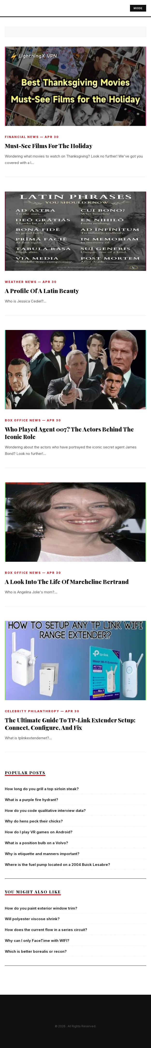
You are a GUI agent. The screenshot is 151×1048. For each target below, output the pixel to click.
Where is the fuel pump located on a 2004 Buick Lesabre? (57, 864)
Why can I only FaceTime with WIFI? (37, 940)
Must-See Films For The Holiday (48, 146)
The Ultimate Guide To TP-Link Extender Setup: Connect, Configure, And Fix (70, 723)
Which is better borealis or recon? (36, 951)
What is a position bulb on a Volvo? (36, 843)
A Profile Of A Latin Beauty (42, 291)
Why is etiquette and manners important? (42, 853)
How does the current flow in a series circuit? (46, 929)
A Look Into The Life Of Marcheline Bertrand (67, 581)
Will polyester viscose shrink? (32, 919)
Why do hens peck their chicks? (34, 821)
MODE (138, 8)
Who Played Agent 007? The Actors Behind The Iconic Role (69, 432)
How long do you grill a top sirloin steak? (42, 789)
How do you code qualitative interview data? (45, 810)
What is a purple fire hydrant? (31, 799)
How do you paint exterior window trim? (41, 908)
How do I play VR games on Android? (38, 832)
